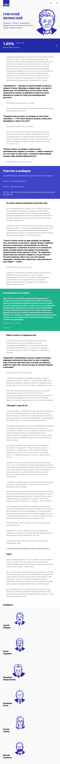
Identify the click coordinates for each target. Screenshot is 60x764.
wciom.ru (5, 749)
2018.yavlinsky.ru (13, 746)
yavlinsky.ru (17, 749)
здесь (48, 549)
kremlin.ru (5, 747)
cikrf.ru (19, 746)
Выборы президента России (24, 5)
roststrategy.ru (19, 747)
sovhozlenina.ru (39, 747)
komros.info (39, 746)
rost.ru (14, 747)
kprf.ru (44, 746)
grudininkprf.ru (32, 746)
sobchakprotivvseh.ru (29, 747)
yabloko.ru (10, 749)
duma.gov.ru (25, 746)
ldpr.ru (10, 747)
